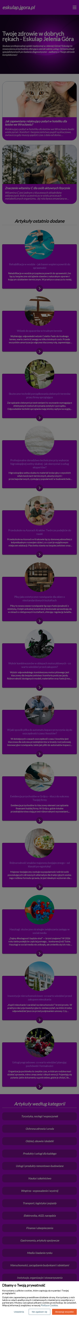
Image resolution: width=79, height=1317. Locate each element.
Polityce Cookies (49, 1305)
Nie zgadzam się (39, 1312)
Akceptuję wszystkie (64, 1312)
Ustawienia (19, 1312)
